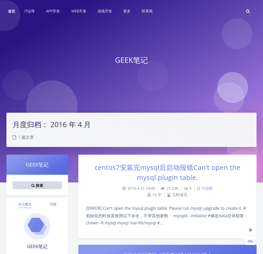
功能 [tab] (53, 204)
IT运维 (207, 188)
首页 (11, 11)
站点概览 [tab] (25, 204)
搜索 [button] (37, 185)
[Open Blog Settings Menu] (250, 229)
